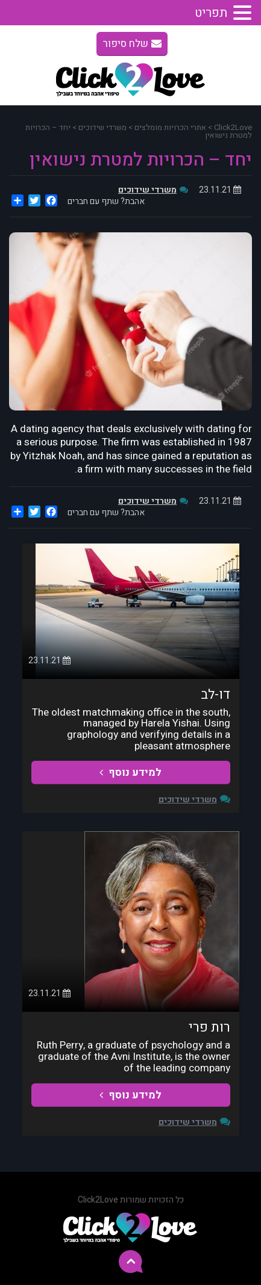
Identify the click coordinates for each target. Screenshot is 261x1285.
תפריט (211, 13)
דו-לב (215, 694)
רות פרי (209, 1027)
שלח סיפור (132, 43)
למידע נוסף (130, 772)
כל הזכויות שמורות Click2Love (131, 1200)
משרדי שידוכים (147, 190)
